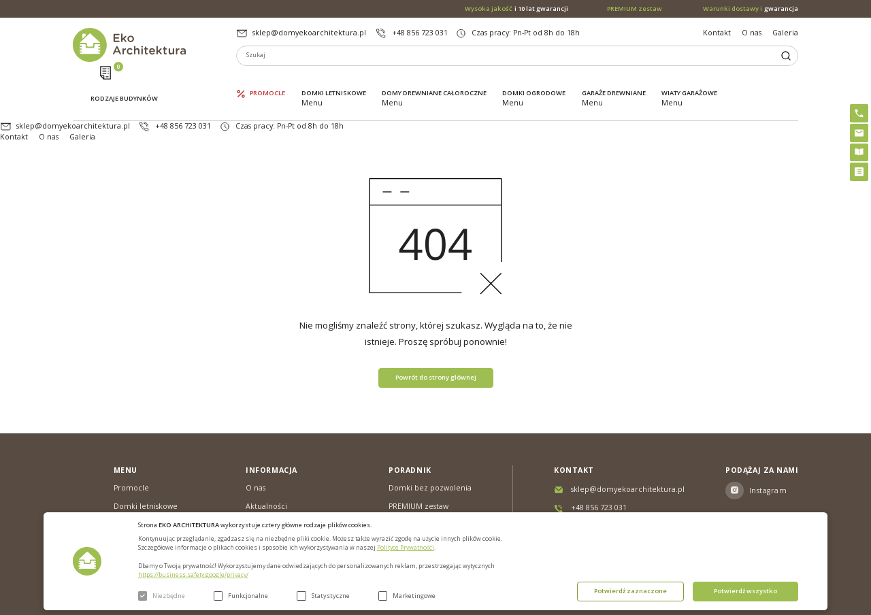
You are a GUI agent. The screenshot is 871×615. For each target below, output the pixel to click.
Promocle (267, 80)
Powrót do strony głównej (435, 335)
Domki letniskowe (333, 80)
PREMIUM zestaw (418, 464)
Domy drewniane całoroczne (434, 80)
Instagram (768, 448)
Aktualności (266, 464)
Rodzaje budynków (124, 80)
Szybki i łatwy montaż (426, 482)
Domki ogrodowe (533, 80)
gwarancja (750, 9)
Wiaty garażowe (689, 80)
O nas (751, 32)
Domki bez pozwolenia (430, 445)
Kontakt (717, 32)
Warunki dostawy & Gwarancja (280, 505)
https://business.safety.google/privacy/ (193, 575)
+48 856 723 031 (420, 32)
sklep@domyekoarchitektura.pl (309, 32)
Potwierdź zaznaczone (630, 590)
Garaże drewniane (614, 80)
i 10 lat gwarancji (516, 9)
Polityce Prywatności (405, 548)
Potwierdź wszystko (745, 590)
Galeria (785, 32)
